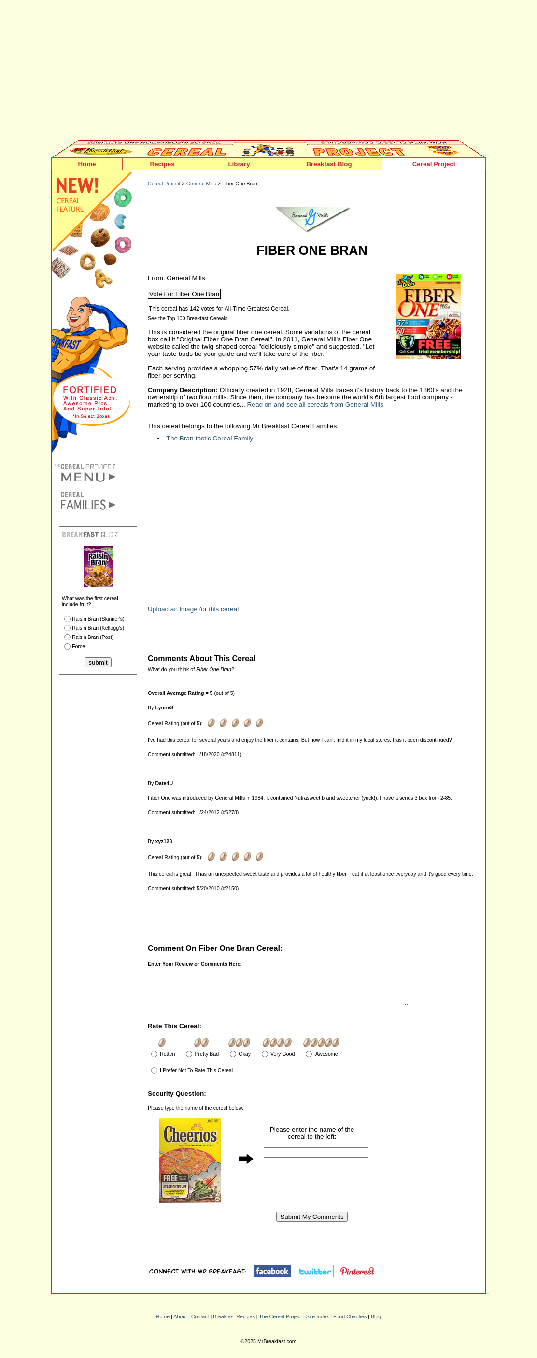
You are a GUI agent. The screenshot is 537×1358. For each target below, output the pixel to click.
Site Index (317, 1322)
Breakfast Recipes (233, 1322)
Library (239, 164)
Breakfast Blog (329, 164)
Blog (376, 1322)
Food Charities (350, 1322)
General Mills (201, 183)
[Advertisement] (268, 72)
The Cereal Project (280, 1322)
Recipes (162, 164)
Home (87, 164)
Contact (200, 1322)
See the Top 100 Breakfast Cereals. (188, 318)
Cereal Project (434, 164)
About (180, 1322)
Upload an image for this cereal (193, 609)
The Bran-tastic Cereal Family (210, 438)
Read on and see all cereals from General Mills (315, 404)
